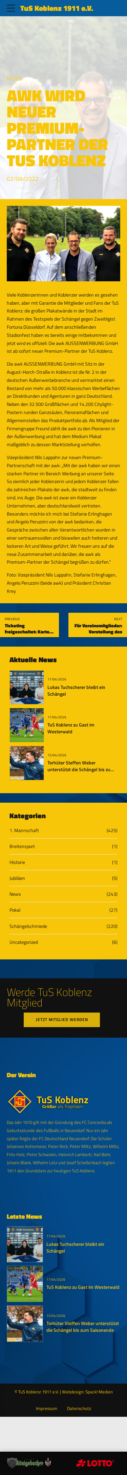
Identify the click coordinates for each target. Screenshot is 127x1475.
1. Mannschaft (24, 830)
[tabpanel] (63, 243)
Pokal (14, 909)
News (14, 78)
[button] (12, 1463)
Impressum (46, 1409)
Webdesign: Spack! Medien (87, 1392)
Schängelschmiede (28, 926)
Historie (17, 862)
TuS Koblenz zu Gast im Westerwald (70, 728)
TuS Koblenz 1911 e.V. (56, 8)
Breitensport (22, 846)
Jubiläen (17, 878)
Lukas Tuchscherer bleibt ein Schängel (76, 691)
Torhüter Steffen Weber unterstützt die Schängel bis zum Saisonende (80, 769)
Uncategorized (23, 942)
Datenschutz (79, 1409)
